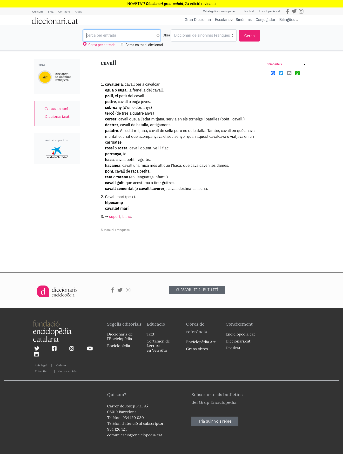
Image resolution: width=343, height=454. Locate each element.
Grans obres (197, 348)
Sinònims (244, 19)
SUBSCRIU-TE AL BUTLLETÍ (197, 290)
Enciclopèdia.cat (269, 11)
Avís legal (41, 365)
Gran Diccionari (198, 19)
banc (126, 216)
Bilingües (287, 19)
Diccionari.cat (238, 341)
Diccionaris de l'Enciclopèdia (120, 336)
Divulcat (249, 11)
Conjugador (265, 19)
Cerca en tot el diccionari (144, 45)
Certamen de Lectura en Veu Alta (158, 346)
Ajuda (78, 11)
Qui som (37, 11)
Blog (51, 11)
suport (115, 216)
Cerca (249, 36)
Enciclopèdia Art (201, 341)
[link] (57, 112)
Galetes (61, 365)
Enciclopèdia (118, 345)
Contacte (64, 11)
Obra (166, 35)
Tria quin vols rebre (214, 421)
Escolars (222, 19)
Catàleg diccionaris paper (219, 11)
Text (151, 334)
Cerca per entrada (101, 45)
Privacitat (41, 371)
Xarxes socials (67, 371)
